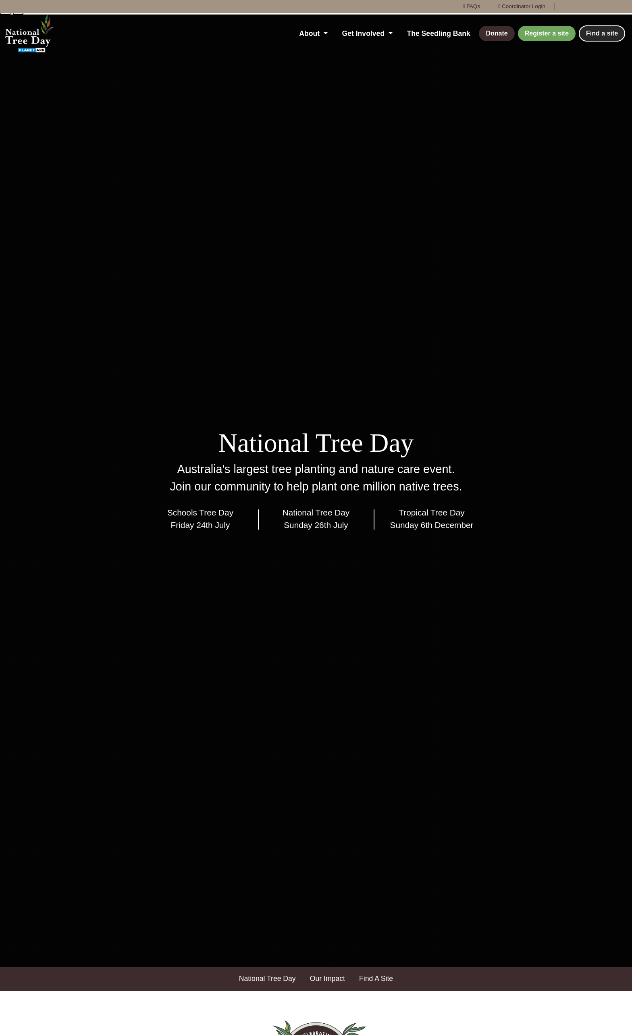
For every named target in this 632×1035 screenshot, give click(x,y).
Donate (496, 33)
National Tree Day (267, 978)
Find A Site (376, 978)
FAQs (471, 6)
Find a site (602, 33)
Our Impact (327, 978)
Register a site (547, 33)
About (310, 33)
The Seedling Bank (438, 33)
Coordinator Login (521, 6)
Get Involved (364, 33)
